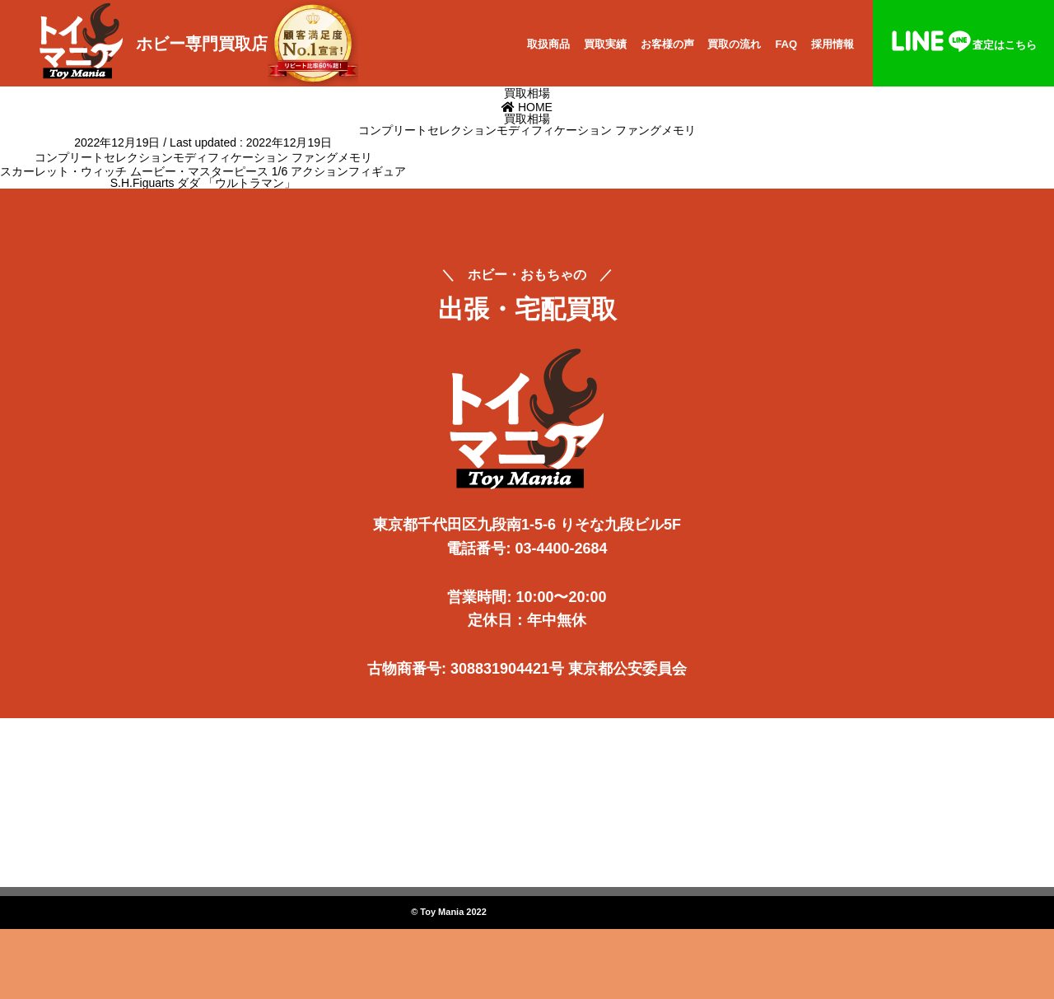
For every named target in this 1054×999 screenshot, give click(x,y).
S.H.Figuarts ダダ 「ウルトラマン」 (203, 182)
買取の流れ (734, 44)
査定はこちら (963, 45)
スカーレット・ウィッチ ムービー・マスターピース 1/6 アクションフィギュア (203, 171)
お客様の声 (667, 44)
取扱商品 (548, 44)
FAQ (786, 44)
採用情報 (832, 44)
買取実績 (605, 44)
